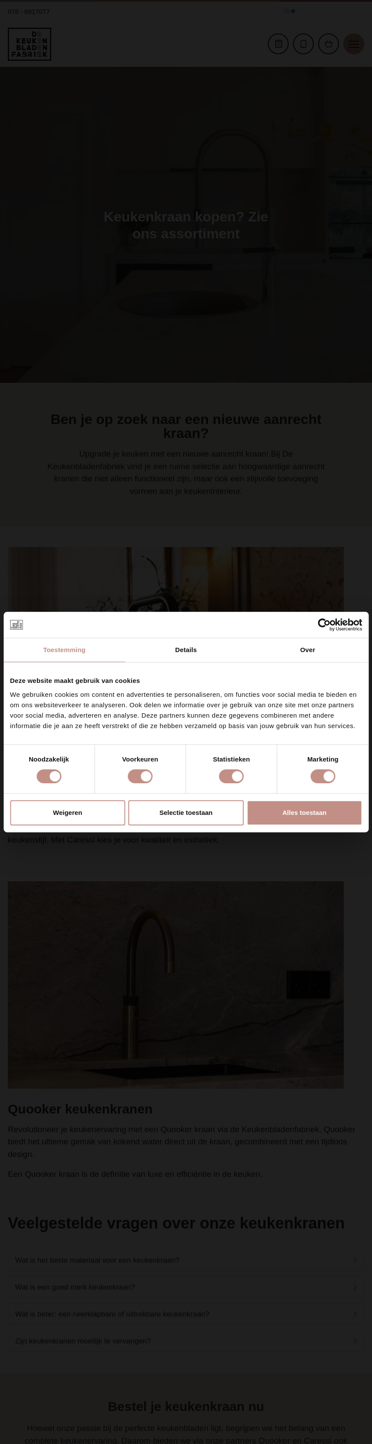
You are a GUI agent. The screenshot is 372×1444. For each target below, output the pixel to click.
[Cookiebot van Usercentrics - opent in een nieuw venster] (324, 624)
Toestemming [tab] (64, 649)
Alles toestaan (304, 812)
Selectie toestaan (186, 812)
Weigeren (67, 812)
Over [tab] (308, 649)
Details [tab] (186, 649)
